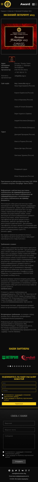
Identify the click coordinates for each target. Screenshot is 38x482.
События (11, 11)
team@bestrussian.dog (19, 473)
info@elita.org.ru (20, 76)
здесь (9, 231)
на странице (15, 192)
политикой (18, 395)
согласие (11, 398)
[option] (19, 36)
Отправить (19, 461)
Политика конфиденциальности (19, 476)
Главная (3, 11)
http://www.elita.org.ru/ (22, 83)
